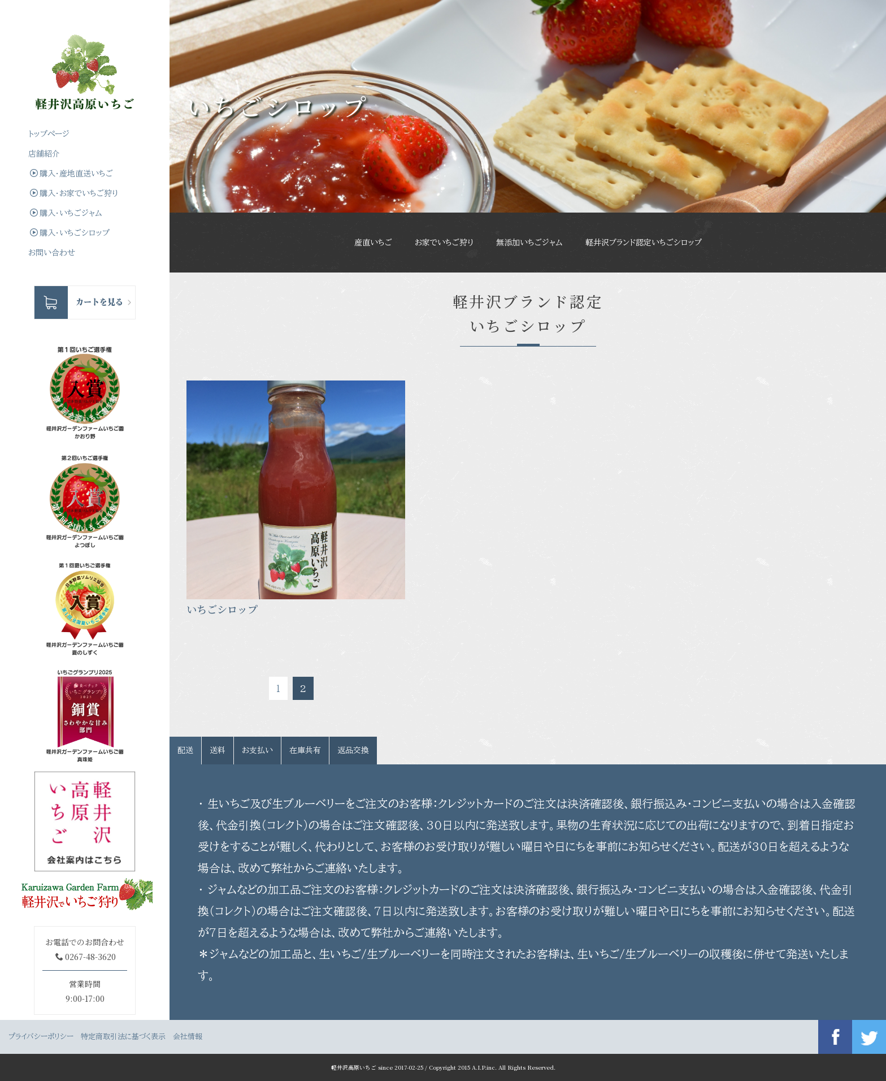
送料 (217, 750)
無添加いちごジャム (529, 243)
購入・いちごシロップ (70, 232)
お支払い (257, 750)
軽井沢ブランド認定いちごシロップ (643, 243)
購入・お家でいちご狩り (74, 193)
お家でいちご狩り (444, 243)
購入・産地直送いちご (71, 173)
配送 (185, 750)
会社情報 (187, 1036)
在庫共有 (305, 750)
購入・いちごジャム (66, 213)
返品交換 (353, 750)
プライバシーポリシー (40, 1036)
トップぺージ (49, 134)
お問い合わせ (51, 253)
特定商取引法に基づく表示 (123, 1036)
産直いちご (373, 243)
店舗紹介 (44, 154)
